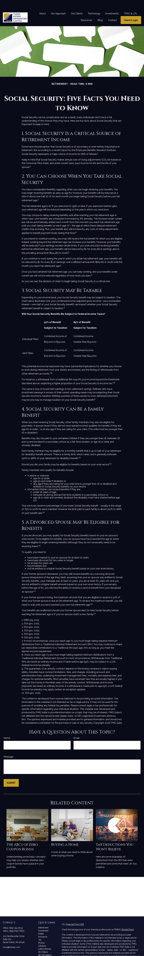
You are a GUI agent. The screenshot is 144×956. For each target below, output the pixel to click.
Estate (41, 925)
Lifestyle (42, 937)
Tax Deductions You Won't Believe (114, 838)
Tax (39, 931)
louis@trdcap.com (11, 938)
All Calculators (45, 946)
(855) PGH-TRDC (17, 922)
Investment (43, 922)
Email (76, 729)
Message (8, 748)
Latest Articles (44, 940)
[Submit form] (11, 774)
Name (7, 729)
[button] (42, 4)
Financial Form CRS (75, 916)
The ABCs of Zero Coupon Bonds (22, 838)
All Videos (43, 943)
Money (41, 934)
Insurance (42, 928)
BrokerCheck (128, 921)
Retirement (43, 919)
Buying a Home (65, 836)
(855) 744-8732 (16, 919)
